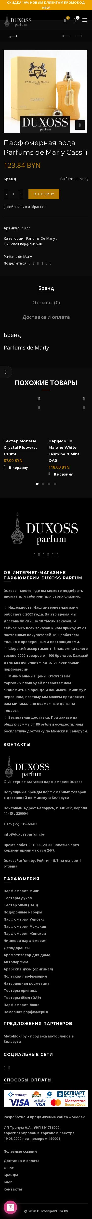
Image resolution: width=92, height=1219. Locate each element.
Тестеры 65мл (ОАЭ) (22, 997)
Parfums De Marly (40, 238)
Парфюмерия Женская (25, 933)
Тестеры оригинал (21, 990)
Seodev (78, 1117)
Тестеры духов (18, 898)
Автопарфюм (16, 962)
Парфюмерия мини (21, 890)
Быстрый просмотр (39, 407)
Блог (8, 1182)
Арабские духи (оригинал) (28, 969)
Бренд (46, 288)
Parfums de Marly (18, 256)
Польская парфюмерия (25, 976)
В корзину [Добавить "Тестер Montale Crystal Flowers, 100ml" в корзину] (18, 467)
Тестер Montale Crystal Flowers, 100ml (20, 447)
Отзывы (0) (46, 302)
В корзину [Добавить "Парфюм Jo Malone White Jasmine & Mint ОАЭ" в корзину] (63, 474)
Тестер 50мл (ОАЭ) (21, 905)
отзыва (10, 866)
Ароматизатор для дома (27, 955)
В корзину (44, 194)
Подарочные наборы (23, 912)
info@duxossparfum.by (24, 834)
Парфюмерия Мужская (25, 926)
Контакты (13, 1189)
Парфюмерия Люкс (21, 1004)
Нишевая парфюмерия (23, 244)
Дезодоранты (17, 947)
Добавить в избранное (27, 206)
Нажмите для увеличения (80, 125)
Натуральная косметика (27, 983)
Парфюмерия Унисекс (24, 919)
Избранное (67, 18)
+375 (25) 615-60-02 (20, 824)
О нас (9, 1167)
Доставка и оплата (46, 317)
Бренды (11, 1175)
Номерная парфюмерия (26, 1011)
